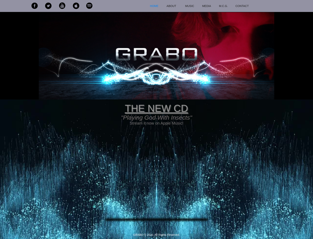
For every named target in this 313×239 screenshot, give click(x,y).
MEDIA (206, 6)
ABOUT (171, 6)
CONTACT (242, 6)
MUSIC (189, 6)
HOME (154, 6)
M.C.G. (223, 6)
